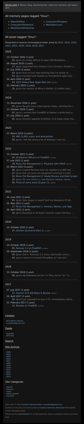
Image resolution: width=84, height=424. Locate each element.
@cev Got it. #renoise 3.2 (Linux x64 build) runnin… (43, 254)
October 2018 (18, 272)
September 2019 (19, 251)
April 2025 (16, 79)
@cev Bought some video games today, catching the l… (45, 106)
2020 (21, 46)
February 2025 (18, 85)
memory (9, 389)
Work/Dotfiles (18, 22)
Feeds (8, 328)
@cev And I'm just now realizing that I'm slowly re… (43, 73)
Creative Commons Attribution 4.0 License (57, 408)
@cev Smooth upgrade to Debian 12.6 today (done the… (46, 119)
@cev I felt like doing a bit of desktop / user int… (41, 140)
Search (9, 341)
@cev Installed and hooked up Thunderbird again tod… (45, 76)
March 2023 (17, 133)
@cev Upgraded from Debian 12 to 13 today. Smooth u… (46, 66)
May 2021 (16, 203)
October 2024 (18, 109)
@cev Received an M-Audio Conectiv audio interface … (45, 213)
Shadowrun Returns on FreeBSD (32, 157)
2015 (8, 374)
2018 (34, 46)
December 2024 (19, 103)
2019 (28, 46)
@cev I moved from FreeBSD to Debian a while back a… (45, 112)
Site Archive (12, 347)
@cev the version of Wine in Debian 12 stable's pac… (44, 88)
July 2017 (15, 290)
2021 (14, 46)
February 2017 (18, 302)
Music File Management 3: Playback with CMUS (40, 164)
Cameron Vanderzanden (32, 404)
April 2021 (16, 210)
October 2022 (18, 154)
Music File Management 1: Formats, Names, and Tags (44, 206)
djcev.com (11, 5)
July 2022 (15, 160)
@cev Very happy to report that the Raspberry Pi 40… (44, 200)
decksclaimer (40, 5)
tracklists (10, 396)
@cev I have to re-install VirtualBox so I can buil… (42, 258)
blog (29, 5)
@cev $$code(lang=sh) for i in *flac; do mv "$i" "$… (43, 275)
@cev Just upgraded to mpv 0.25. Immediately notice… (45, 299)
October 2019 (18, 245)
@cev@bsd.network (14, 321)
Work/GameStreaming (22, 28)
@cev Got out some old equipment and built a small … (44, 173)
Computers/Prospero (56, 22)
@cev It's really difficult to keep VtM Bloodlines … (42, 60)
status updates (12, 394)
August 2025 (17, 63)
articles (9, 387)
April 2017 (16, 296)
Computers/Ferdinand (22, 25)
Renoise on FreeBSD (26, 306)
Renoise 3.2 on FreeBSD (28, 248)
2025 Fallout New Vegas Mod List (33, 82)
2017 (41, 46)
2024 (67, 42)
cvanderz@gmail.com (15, 323)
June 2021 (16, 197)
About (23, 5)
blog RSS (10, 334)
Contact (9, 315)
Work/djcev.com (54, 25)
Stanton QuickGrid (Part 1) (30, 230)
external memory (58, 5)
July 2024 (15, 116)
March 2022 (17, 167)
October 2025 (18, 57)
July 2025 (15, 69)
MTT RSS (10, 336)
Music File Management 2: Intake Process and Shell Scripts (46, 176)
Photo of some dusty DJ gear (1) (32, 182)
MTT (7, 8)
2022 (8, 46)
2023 (73, 42)
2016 (8, 372)
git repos (72, 5)
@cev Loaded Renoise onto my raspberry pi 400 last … (45, 170)
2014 (8, 377)
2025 (60, 42)
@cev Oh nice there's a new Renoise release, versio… (44, 179)
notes (8, 391)
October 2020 (18, 227)
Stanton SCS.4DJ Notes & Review (33, 293)
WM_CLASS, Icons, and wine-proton (34, 136)
